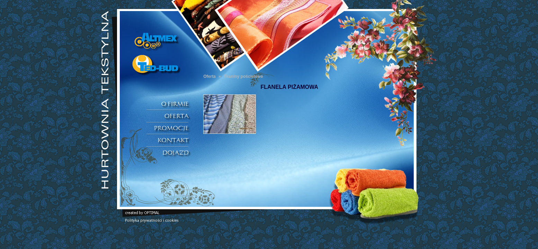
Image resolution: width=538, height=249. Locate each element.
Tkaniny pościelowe (243, 76)
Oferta (210, 76)
